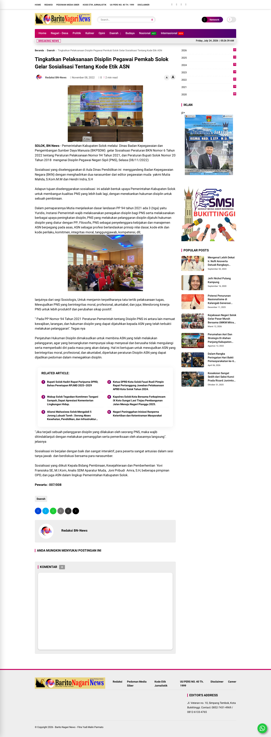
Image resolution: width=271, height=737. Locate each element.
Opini (102, 33)
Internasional (172, 33)
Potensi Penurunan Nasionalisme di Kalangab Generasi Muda (219, 299)
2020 (208, 94)
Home (38, 5)
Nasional (147, 33)
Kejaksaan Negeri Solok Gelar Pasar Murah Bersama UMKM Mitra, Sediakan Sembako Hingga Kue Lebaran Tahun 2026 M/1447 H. (222, 319)
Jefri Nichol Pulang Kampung (219, 280)
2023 (208, 72)
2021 (208, 87)
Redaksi (48, 5)
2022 (208, 80)
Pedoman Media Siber (67, 5)
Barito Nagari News (65, 727)
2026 (208, 50)
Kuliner (89, 33)
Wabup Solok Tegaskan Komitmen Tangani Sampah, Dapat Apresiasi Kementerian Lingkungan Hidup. (72, 400)
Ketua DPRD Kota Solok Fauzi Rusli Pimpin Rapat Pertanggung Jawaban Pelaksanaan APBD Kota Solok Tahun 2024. (138, 385)
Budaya (130, 33)
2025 (208, 58)
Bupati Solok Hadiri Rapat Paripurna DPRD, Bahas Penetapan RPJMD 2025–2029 (72, 383)
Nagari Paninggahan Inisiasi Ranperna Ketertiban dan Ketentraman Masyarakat (137, 413)
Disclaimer (143, 5)
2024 (208, 65)
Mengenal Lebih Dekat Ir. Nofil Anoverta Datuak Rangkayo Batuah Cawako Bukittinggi (221, 261)
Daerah (114, 33)
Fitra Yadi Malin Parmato (90, 727)
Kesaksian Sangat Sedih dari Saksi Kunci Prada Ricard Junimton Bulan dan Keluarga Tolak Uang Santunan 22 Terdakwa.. (221, 377)
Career (232, 681)
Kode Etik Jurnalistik (94, 5)
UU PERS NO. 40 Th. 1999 (122, 5)
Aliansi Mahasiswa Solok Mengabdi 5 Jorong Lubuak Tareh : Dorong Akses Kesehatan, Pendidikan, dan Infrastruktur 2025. (71, 415)
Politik (77, 33)
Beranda (39, 50)
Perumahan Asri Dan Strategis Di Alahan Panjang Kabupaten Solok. (220, 338)
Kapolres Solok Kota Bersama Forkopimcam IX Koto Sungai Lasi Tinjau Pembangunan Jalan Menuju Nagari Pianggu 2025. (139, 400)
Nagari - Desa (59, 33)
